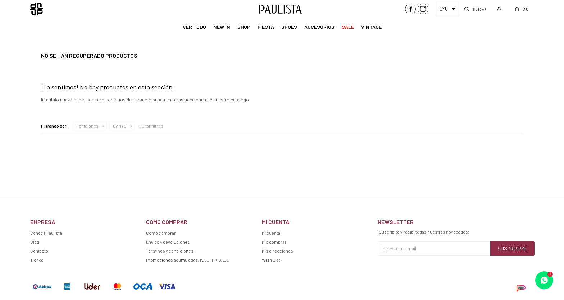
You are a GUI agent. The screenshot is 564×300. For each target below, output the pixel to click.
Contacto (39, 250)
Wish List (271, 259)
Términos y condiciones (170, 250)
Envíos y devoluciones (168, 241)
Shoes (289, 27)
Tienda (37, 259)
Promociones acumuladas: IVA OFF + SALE (187, 259)
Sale (348, 27)
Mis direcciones (277, 250)
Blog (34, 241)
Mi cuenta (271, 232)
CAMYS (120, 125)
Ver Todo (194, 27)
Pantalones (88, 125)
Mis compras (274, 241)
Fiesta (266, 27)
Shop (243, 27)
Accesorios (319, 27)
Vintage (371, 27)
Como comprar (161, 232)
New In (221, 27)
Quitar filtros (151, 125)
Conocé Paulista (46, 232)
